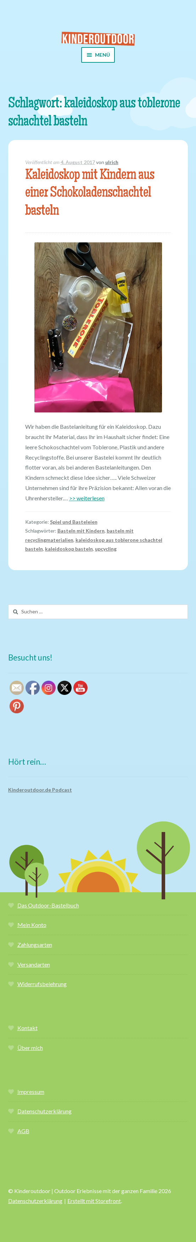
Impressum (30, 1091)
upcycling (106, 549)
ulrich (111, 162)
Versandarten (33, 964)
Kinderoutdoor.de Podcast (40, 790)
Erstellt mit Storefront (94, 1200)
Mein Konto (31, 924)
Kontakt (27, 1027)
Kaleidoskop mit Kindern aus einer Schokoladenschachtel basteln (89, 194)
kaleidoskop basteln (69, 549)
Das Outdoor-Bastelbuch (48, 905)
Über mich (30, 1047)
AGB (23, 1131)
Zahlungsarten (34, 944)
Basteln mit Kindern (81, 531)
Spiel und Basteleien (73, 522)
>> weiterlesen (87, 498)
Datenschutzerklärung (44, 1111)
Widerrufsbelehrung (42, 983)
